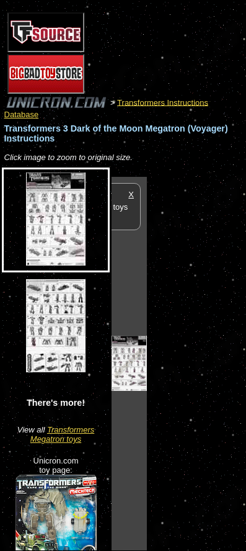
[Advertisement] (196, 363)
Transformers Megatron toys (62, 434)
